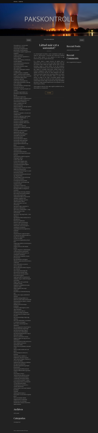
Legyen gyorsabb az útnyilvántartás (22, 277)
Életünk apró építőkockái (19, 220)
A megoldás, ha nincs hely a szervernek (22, 76)
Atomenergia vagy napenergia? (21, 140)
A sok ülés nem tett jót (19, 87)
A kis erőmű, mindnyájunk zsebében (22, 69)
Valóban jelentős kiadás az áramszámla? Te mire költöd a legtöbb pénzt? (22, 394)
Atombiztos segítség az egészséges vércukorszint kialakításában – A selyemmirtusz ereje (22, 117)
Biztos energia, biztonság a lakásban (22, 191)
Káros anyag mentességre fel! (20, 270)
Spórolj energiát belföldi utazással (21, 368)
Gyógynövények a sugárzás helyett (22, 233)
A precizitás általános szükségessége (22, 85)
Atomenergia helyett (18, 137)
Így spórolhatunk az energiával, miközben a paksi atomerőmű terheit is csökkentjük (22, 261)
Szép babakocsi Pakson (19, 373)
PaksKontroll (49, 19)
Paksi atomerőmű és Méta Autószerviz (22, 341)
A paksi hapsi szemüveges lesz (21, 80)
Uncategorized (17, 422)
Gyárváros (16, 232)
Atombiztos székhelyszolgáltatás (21, 121)
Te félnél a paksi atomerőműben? (21, 377)
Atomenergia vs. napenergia (20, 142)
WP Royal (26, 430)
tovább (49, 92)
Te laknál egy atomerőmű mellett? (21, 378)
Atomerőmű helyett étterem (20, 151)
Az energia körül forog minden (20, 180)
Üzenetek (21, 1)
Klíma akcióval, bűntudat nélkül (20, 272)
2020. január (16, 413)
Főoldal (16, 1)
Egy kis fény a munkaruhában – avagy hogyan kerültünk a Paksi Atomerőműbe (22, 211)
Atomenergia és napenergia (20, 125)
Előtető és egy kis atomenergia (21, 222)
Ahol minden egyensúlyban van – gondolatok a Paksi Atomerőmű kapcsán (21, 93)
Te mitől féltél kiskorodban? (20, 383)
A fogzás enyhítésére (18, 55)
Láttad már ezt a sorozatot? (49, 46)
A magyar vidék (17, 71)
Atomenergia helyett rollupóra (20, 138)
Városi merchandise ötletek (20, 397)
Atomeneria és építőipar (19, 146)
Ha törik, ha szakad (18, 238)
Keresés (28, 40)
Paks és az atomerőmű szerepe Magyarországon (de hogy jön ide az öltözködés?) (22, 338)
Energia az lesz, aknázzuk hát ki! (21, 224)
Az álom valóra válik (18, 159)
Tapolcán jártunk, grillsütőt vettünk (21, 375)
